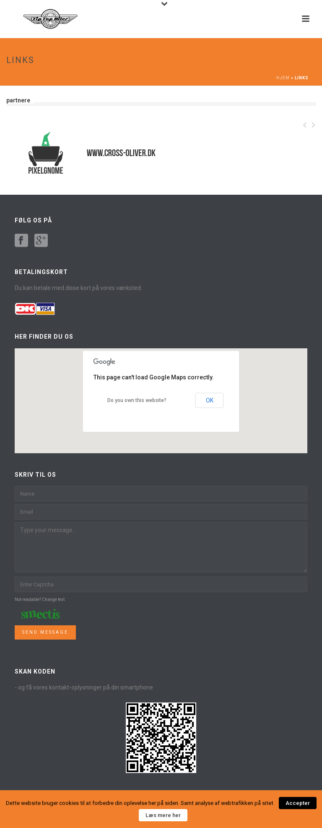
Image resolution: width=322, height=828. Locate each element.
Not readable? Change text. (40, 599)
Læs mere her (163, 815)
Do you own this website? (136, 400)
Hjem (283, 78)
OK (209, 400)
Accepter (298, 803)
